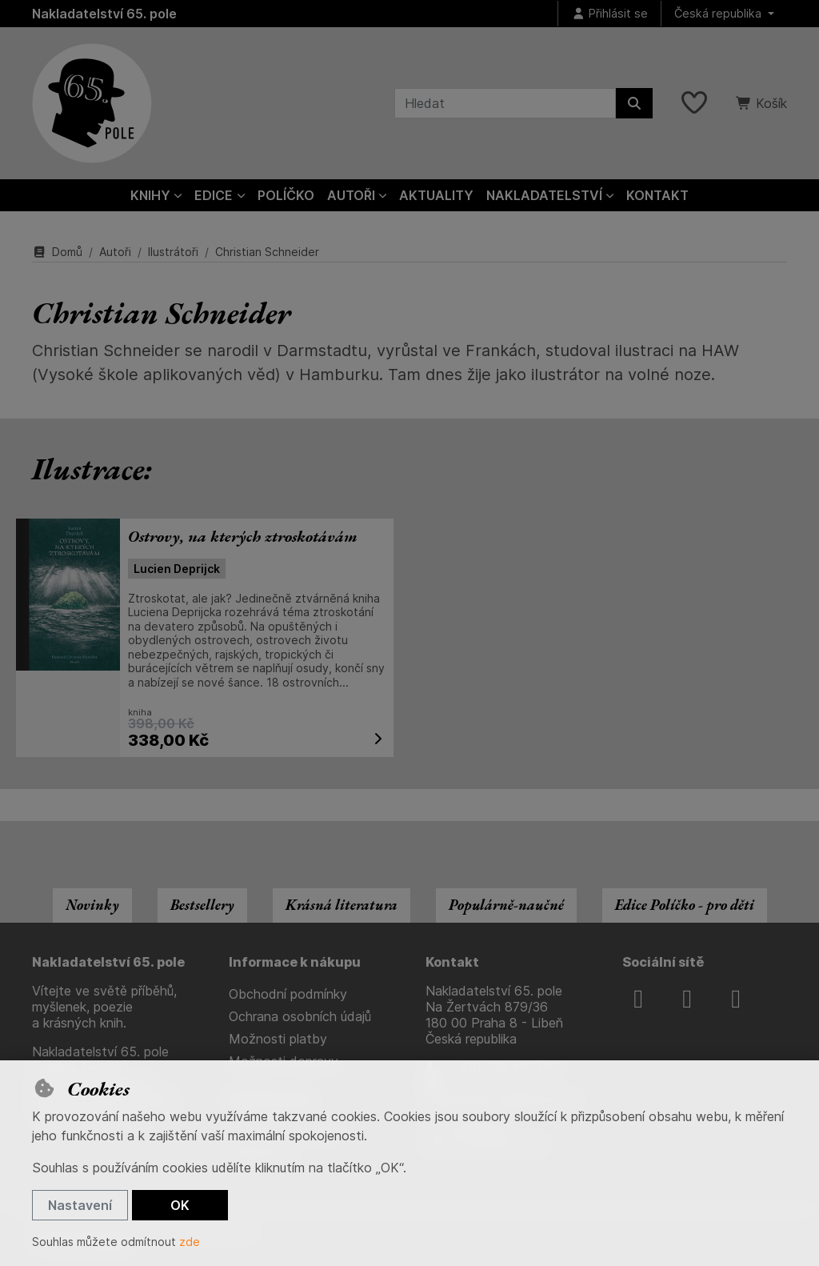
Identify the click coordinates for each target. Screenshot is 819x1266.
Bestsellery (202, 904)
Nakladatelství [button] (544, 195)
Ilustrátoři (173, 251)
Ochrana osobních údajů (300, 1016)
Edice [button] (213, 195)
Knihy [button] (150, 195)
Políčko (286, 195)
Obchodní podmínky (288, 994)
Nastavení (80, 1205)
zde (189, 1241)
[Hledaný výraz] (505, 103)
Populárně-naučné (506, 904)
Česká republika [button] (719, 13)
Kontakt (657, 195)
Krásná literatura (342, 904)
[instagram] (687, 999)
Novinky (92, 904)
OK (180, 1205)
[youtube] (736, 999)
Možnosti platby (278, 1039)
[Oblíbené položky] (694, 103)
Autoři (115, 251)
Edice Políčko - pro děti (684, 904)
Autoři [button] (351, 195)
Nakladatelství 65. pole (104, 14)
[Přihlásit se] (609, 14)
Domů (57, 251)
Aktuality (436, 195)
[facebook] (638, 999)
